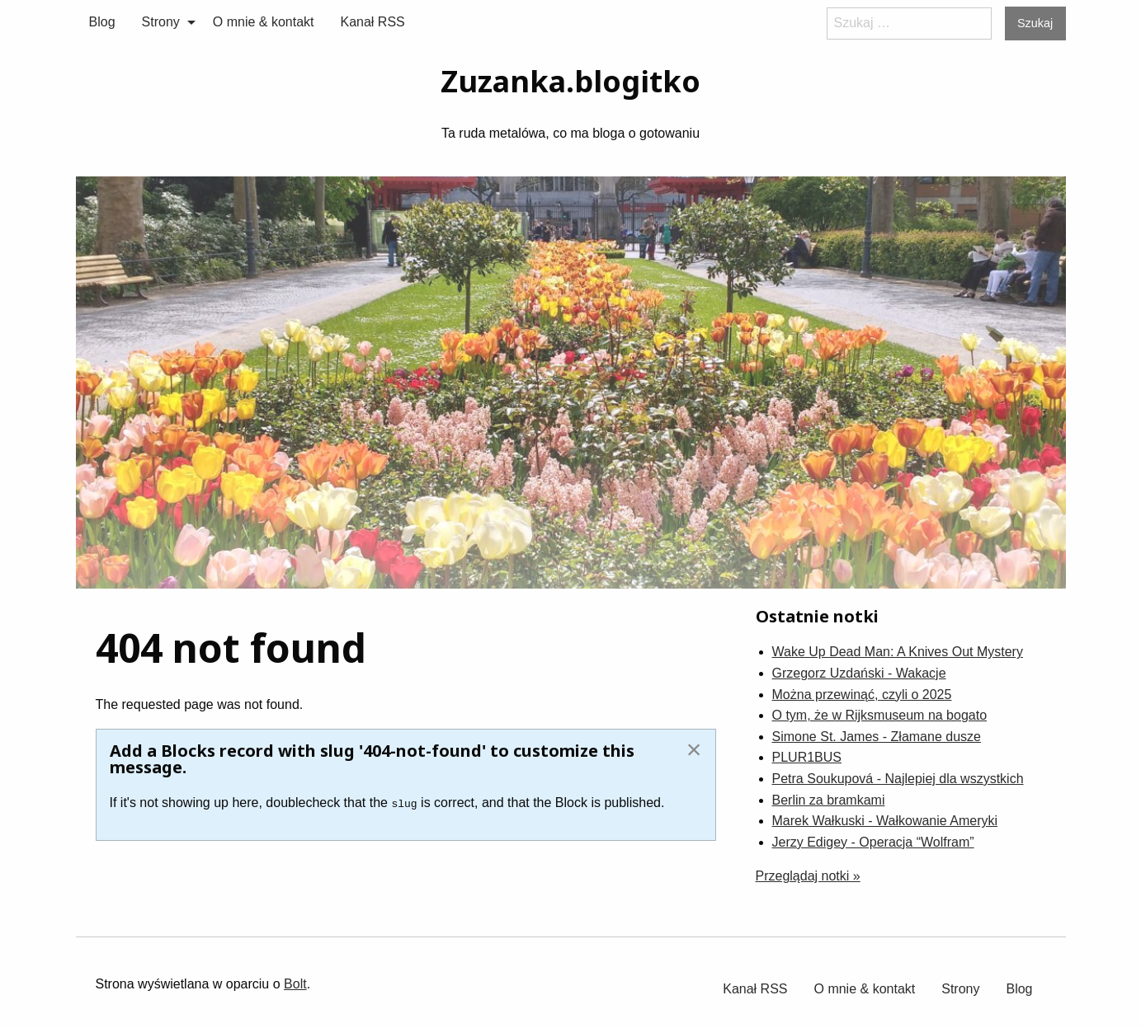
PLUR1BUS (807, 757)
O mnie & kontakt (263, 22)
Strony (161, 22)
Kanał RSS (373, 22)
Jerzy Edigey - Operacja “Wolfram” (873, 842)
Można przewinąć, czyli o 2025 (862, 695)
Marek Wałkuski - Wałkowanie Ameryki (885, 821)
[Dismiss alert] (694, 749)
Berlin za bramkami (828, 800)
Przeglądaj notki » (808, 876)
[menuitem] (102, 22)
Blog (102, 22)
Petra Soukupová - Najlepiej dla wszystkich (898, 779)
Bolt (295, 984)
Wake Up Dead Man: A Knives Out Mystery (897, 652)
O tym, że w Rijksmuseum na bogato (880, 715)
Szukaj (1035, 23)
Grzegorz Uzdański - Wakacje (859, 673)
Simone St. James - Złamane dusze (876, 737)
